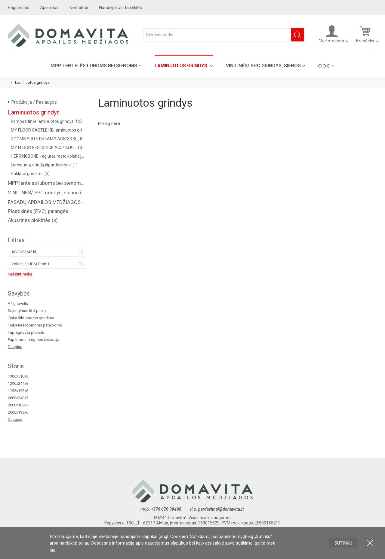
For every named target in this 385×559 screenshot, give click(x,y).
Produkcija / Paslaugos (34, 102)
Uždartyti (370, 543)
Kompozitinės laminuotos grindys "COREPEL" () (48, 121)
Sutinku (343, 543)
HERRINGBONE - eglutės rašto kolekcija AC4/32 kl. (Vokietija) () (48, 156)
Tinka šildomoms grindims (31, 318)
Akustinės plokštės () (33, 220)
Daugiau (15, 347)
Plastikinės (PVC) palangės (38, 211)
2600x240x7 (18, 398)
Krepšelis (365, 34)
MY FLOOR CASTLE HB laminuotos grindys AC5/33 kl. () (48, 130)
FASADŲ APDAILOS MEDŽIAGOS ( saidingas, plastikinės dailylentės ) (47, 202)
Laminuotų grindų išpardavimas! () (44, 165)
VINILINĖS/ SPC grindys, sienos (263, 65)
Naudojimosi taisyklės (120, 7)
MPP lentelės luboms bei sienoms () (47, 183)
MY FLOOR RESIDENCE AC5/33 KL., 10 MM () (48, 147)
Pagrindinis (18, 7)
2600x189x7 (18, 405)
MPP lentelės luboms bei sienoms (94, 65)
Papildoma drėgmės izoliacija (33, 339)
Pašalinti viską (20, 274)
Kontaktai (78, 7)
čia (52, 549)
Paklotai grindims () (30, 173)
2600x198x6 (18, 412)
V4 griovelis (18, 303)
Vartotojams (331, 34)
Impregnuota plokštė (26, 332)
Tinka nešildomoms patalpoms (35, 325)
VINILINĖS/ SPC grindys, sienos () (47, 193)
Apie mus (49, 7)
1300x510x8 (18, 376)
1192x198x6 (18, 390)
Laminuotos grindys (181, 65)
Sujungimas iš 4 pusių (27, 310)
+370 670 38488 (166, 509)
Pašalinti (81, 251)
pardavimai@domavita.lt (221, 509)
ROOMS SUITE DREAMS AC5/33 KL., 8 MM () (48, 138)
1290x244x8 (18, 383)
